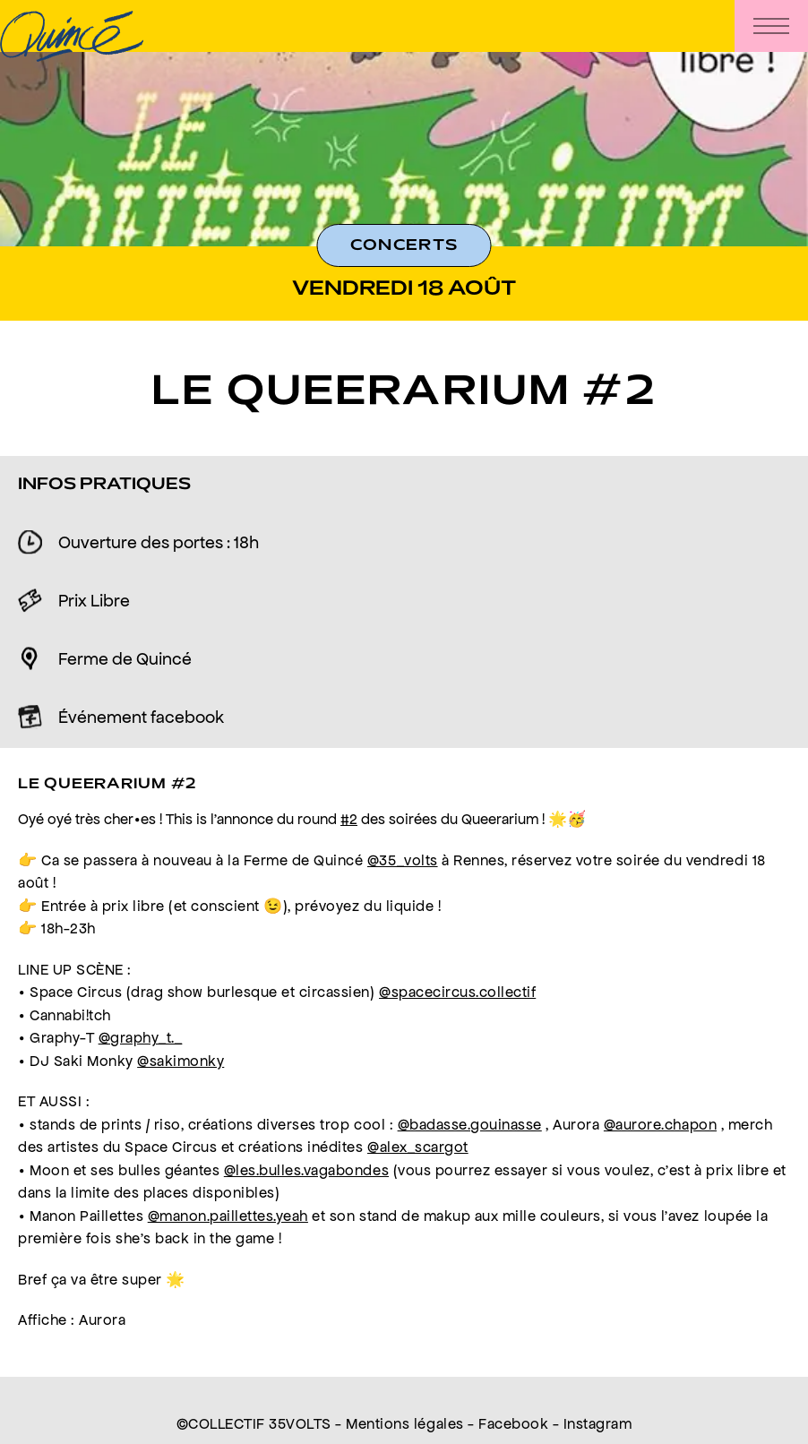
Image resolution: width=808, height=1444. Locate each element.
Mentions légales (404, 1423)
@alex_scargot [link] (417, 1147)
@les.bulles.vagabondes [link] (306, 1170)
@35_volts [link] (402, 860)
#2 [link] (348, 819)
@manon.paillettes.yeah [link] (228, 1216)
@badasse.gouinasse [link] (470, 1124)
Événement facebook (141, 716)
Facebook (513, 1423)
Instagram (597, 1423)
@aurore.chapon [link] (660, 1124)
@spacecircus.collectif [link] (457, 992)
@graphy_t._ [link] (141, 1037)
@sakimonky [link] (180, 1061)
